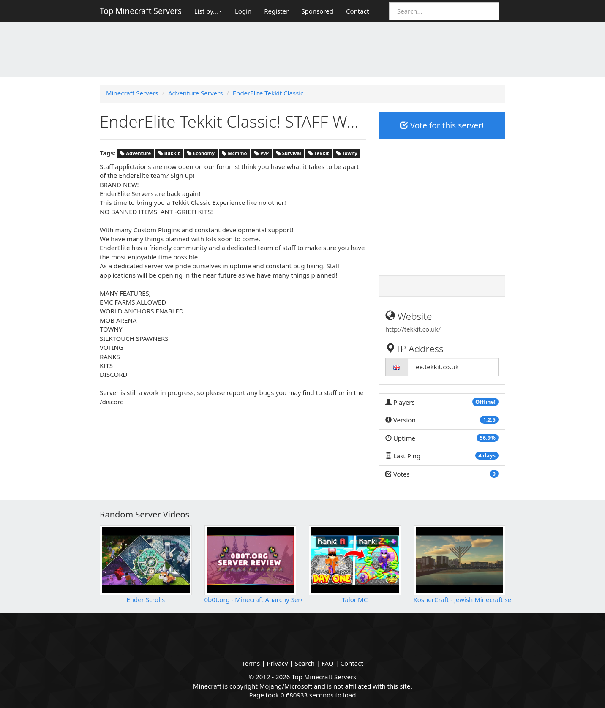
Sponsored (317, 11)
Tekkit (318, 153)
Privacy (277, 663)
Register (276, 11)
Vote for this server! (442, 125)
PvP (261, 153)
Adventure (135, 153)
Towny (346, 153)
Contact (357, 11)
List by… (208, 11)
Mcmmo (234, 153)
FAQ (328, 663)
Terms (251, 663)
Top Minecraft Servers (141, 10)
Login (243, 11)
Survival (288, 153)
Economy (201, 153)
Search (304, 663)
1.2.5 (489, 419)
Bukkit (169, 153)
